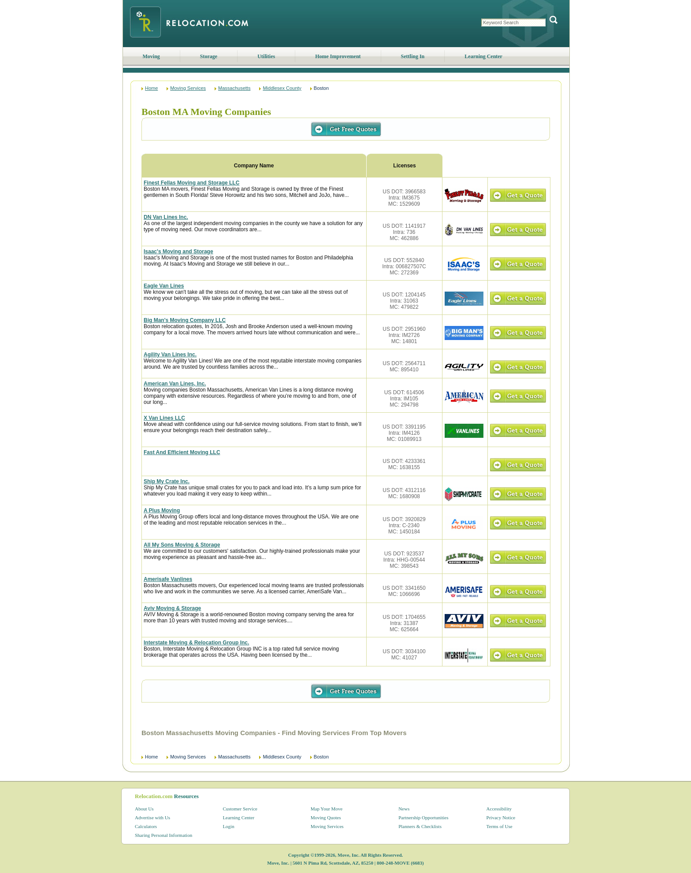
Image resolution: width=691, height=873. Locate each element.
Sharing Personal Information (163, 835)
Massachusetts (234, 88)
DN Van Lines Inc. (166, 217)
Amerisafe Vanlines (168, 579)
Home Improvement (337, 56)
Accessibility (499, 808)
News (403, 808)
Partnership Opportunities (423, 817)
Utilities (266, 56)
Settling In (413, 56)
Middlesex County (282, 88)
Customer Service (240, 808)
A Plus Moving (162, 510)
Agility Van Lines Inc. (170, 354)
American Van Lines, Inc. (175, 384)
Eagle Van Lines (164, 286)
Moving (151, 56)
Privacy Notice (501, 817)
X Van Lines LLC (164, 418)
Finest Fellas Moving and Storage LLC (191, 183)
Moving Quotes (326, 817)
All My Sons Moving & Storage (182, 545)
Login (228, 826)
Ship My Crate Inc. (166, 481)
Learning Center (483, 56)
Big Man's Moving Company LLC (185, 320)
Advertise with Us (152, 817)
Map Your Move (326, 808)
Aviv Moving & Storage (172, 608)
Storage (208, 56)
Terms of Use (500, 826)
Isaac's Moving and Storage (178, 251)
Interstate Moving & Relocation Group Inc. (196, 643)
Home (151, 88)
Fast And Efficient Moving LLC (182, 452)
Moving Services (188, 88)
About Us (144, 808)
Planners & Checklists (420, 826)
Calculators (146, 826)
